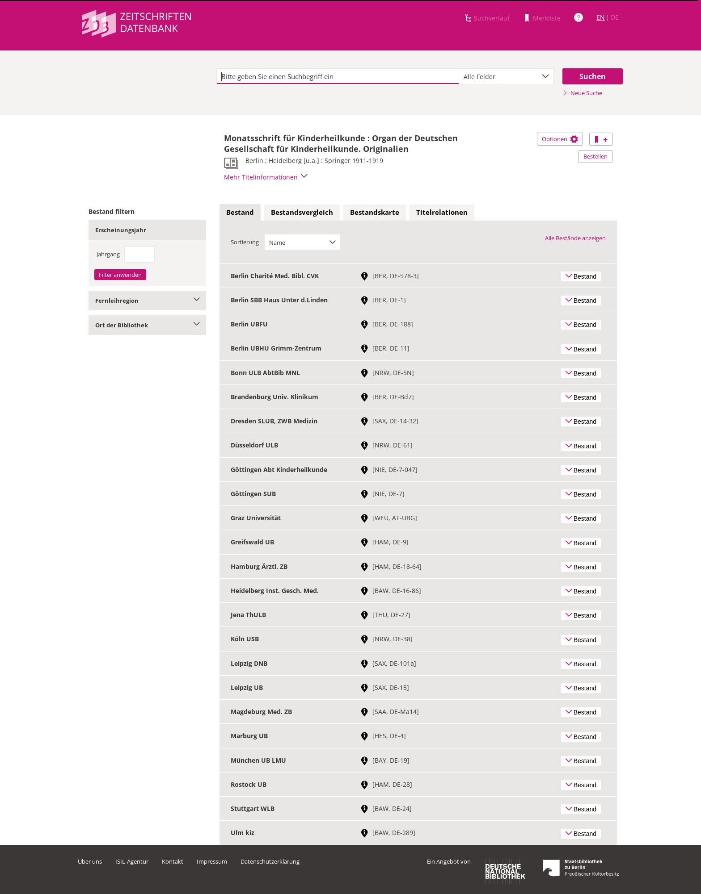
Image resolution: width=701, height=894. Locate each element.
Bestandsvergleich (302, 212)
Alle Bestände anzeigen (575, 238)
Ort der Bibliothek (147, 325)
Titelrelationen (442, 212)
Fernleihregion (147, 301)
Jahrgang (108, 254)
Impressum (212, 861)
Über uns (90, 861)
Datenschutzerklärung (270, 861)
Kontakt (172, 861)
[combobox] (506, 76)
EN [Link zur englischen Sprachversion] (600, 17)
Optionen (560, 139)
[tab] (240, 212)
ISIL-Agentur (131, 861)
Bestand (240, 212)
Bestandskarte (374, 212)
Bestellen (595, 156)
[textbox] (337, 76)
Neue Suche (582, 93)
